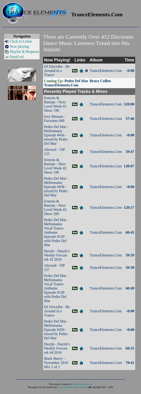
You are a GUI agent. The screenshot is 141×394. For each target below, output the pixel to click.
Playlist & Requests (24, 52)
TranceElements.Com (82, 384)
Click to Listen (21, 41)
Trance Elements (65, 387)
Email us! (17, 57)
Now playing (19, 46)
